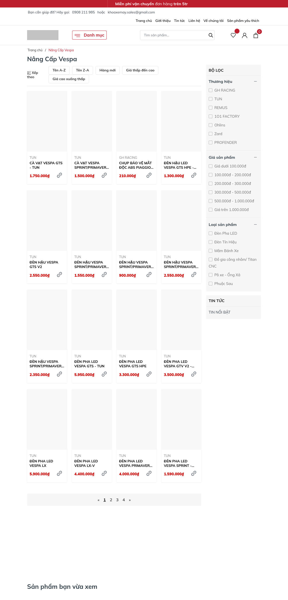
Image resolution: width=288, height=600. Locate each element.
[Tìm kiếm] (210, 34)
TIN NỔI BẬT (220, 312)
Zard (217, 133)
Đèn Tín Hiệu (225, 242)
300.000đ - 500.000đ (232, 192)
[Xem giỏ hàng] (255, 35)
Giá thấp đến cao (140, 70)
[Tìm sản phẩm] (177, 35)
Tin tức (179, 20)
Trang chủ (144, 20)
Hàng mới (107, 70)
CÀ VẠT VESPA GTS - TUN (46, 165)
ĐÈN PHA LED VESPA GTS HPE (132, 363)
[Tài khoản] (244, 35)
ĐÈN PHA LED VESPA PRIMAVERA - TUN (135, 463)
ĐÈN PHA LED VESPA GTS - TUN (89, 363)
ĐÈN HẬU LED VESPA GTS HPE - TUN (179, 165)
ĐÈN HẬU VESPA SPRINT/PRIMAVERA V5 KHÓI (47, 363)
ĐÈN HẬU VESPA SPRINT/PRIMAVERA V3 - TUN (136, 264)
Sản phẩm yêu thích (243, 20)
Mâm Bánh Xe (226, 250)
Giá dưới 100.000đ (229, 166)
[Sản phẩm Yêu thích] (233, 35)
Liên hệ (194, 20)
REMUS (220, 107)
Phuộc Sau (223, 283)
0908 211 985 (83, 12)
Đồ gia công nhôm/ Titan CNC (233, 263)
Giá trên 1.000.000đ (231, 209)
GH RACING (128, 158)
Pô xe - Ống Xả (226, 275)
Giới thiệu (163, 20)
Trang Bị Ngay (225, 555)
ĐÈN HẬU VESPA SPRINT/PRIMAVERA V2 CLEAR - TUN (91, 264)
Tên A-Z (58, 70)
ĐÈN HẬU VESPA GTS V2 (44, 264)
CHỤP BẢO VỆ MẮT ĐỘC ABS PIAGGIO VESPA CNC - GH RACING (135, 165)
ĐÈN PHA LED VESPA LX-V (86, 463)
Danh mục (89, 35)
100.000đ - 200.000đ (232, 174)
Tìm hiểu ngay (46, 550)
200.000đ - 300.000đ (232, 183)
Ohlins (219, 125)
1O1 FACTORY (226, 116)
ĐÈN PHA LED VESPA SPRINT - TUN (178, 463)
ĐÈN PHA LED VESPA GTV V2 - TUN (178, 363)
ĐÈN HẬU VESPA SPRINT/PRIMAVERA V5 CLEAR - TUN (181, 264)
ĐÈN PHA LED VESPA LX (41, 463)
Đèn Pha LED (225, 233)
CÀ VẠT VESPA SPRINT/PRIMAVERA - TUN (91, 165)
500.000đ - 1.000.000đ (233, 201)
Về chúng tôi (213, 20)
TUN (33, 158)
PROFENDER (225, 142)
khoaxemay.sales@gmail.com (131, 12)
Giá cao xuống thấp (68, 79)
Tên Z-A (82, 70)
